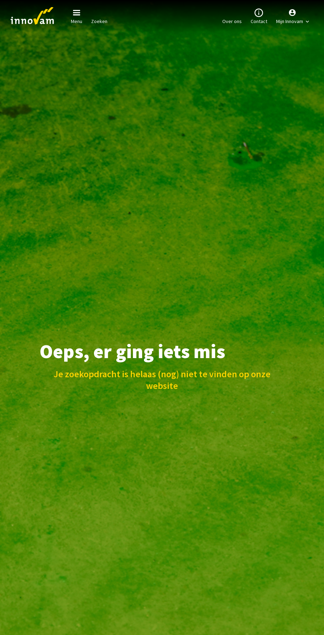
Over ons (232, 15)
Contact (259, 15)
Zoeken (99, 15)
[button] (292, 16)
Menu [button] (76, 15)
